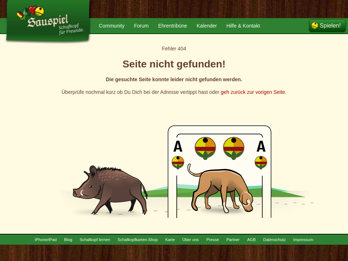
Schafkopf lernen (95, 239)
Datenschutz (274, 239)
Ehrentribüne (172, 26)
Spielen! (330, 25)
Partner (233, 239)
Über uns (191, 239)
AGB (251, 239)
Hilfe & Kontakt (243, 26)
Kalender (207, 26)
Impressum (303, 239)
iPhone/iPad (45, 239)
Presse (212, 239)
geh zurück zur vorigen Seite (253, 92)
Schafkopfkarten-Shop (138, 239)
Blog (68, 239)
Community (112, 26)
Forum (141, 26)
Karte (170, 239)
